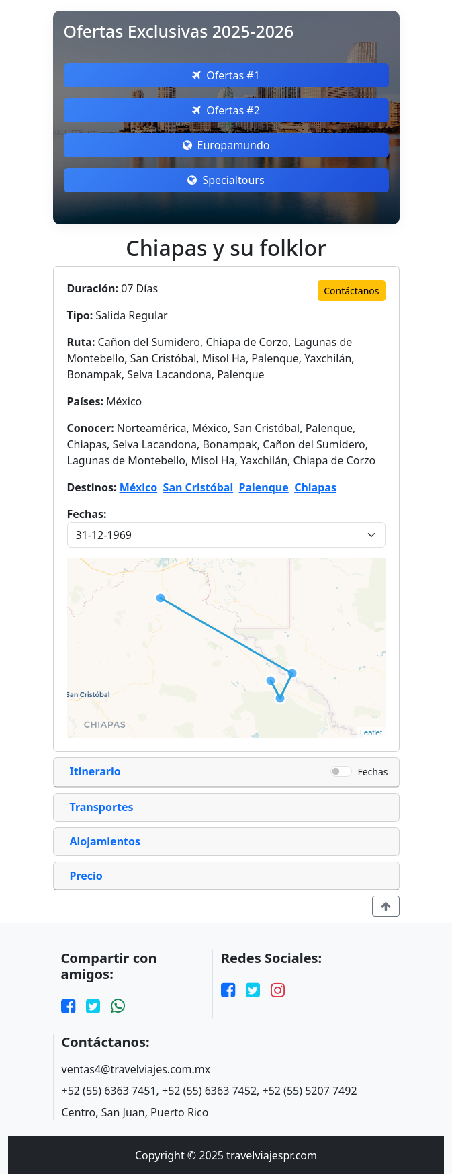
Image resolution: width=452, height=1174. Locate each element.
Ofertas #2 (226, 110)
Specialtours (225, 180)
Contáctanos (351, 290)
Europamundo (226, 145)
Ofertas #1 (226, 75)
